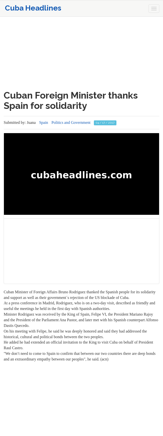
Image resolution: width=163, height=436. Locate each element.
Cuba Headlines (33, 8)
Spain (43, 122)
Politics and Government (70, 122)
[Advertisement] (81, 53)
